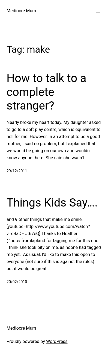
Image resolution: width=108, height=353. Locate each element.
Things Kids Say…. (52, 202)
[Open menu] (98, 11)
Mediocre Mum (21, 10)
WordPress (57, 341)
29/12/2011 (17, 171)
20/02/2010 (17, 282)
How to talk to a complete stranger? (46, 91)
